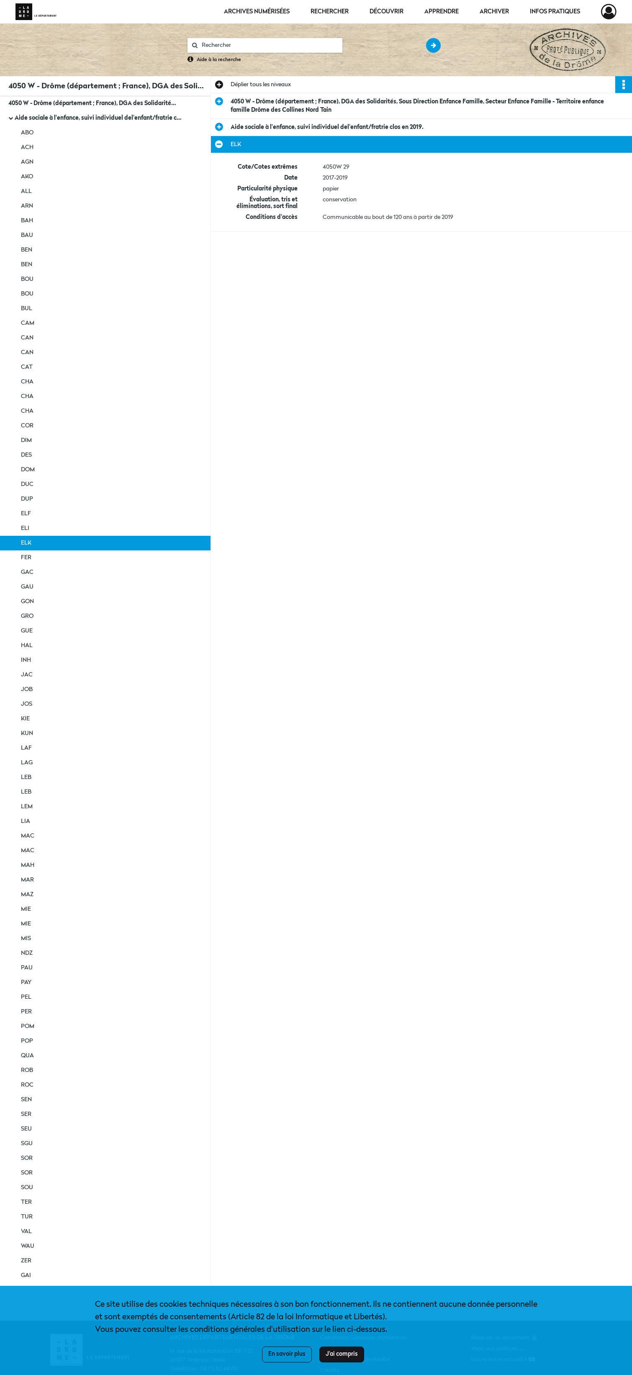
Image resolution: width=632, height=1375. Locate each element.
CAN (27, 338)
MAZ (27, 894)
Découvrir (386, 12)
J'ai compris (342, 1354)
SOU (27, 1187)
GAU (27, 587)
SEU (26, 1129)
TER (26, 1202)
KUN (27, 733)
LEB (26, 777)
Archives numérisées (257, 12)
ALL (26, 191)
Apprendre (441, 12)
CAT (27, 367)
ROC (27, 1085)
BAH (27, 221)
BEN (26, 250)
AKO (27, 177)
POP (27, 1041)
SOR (27, 1158)
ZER (26, 1261)
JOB (27, 689)
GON (27, 601)
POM (27, 1026)
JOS (26, 704)
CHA (27, 382)
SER (26, 1114)
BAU (27, 235)
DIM (26, 440)
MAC (27, 836)
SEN (26, 1100)
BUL (26, 308)
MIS (26, 938)
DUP (27, 499)
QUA (27, 1056)
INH (26, 660)
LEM (27, 807)
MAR (27, 880)
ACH (27, 147)
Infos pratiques (555, 12)
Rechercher (330, 12)
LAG (27, 763)
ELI (25, 528)
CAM (27, 323)
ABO (27, 133)
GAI (26, 1275)
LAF (26, 748)
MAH (27, 865)
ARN (27, 206)
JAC (27, 675)
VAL (26, 1231)
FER (26, 557)
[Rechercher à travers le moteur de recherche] (269, 45)
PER (26, 1012)
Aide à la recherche (219, 59)
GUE (27, 631)
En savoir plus (287, 1354)
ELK (26, 543)
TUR (27, 1217)
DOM (28, 470)
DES (26, 455)
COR (27, 426)
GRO (27, 616)
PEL (26, 997)
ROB (27, 1070)
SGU (27, 1143)
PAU (27, 968)
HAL (27, 645)
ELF (26, 514)
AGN (27, 162)
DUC (27, 484)
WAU (27, 1246)
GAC (27, 572)
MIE (26, 909)
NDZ (27, 953)
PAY (26, 982)
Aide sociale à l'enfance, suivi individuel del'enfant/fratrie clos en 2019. (98, 118)
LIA (25, 821)
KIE (25, 719)
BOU (27, 279)
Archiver (494, 12)
